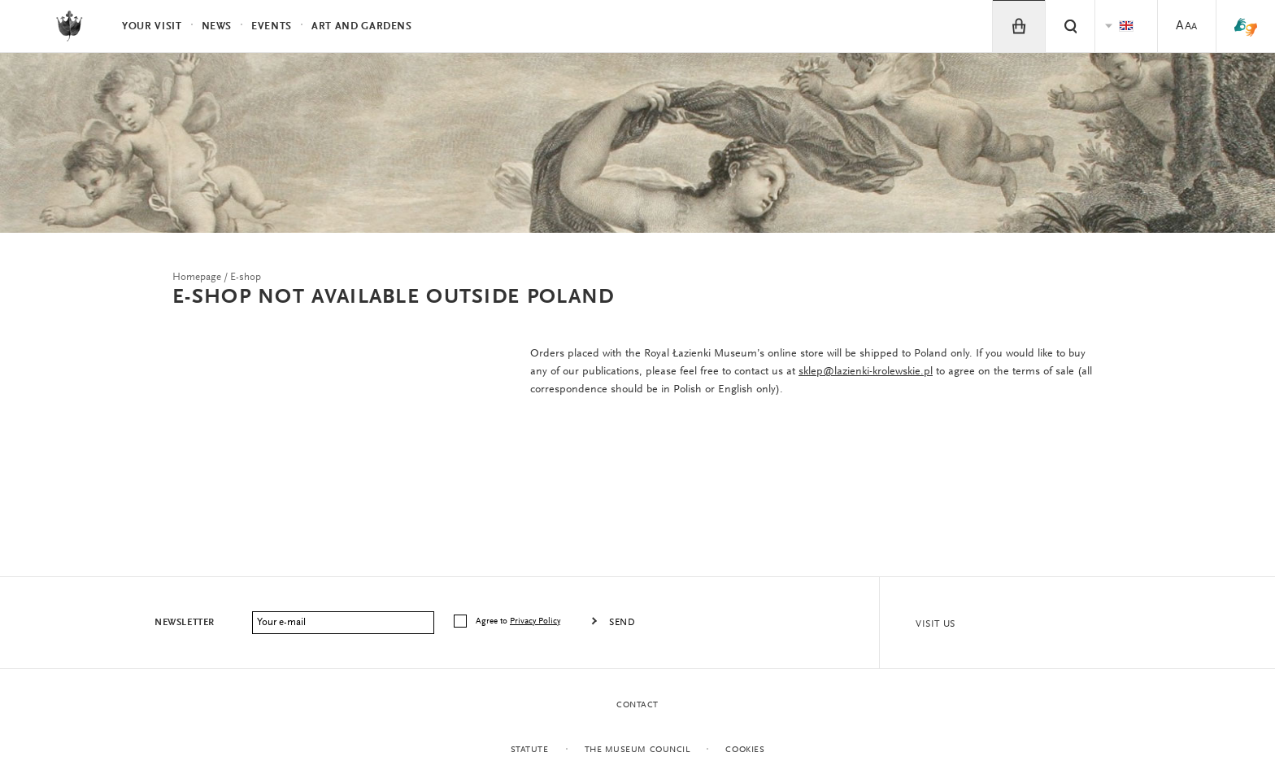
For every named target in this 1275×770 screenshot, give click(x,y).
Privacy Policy (535, 621)
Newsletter (184, 623)
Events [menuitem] (271, 26)
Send (622, 623)
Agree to (519, 621)
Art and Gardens (361, 26)
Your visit (152, 26)
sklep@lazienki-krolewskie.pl (866, 372)
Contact (637, 705)
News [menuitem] (217, 26)
